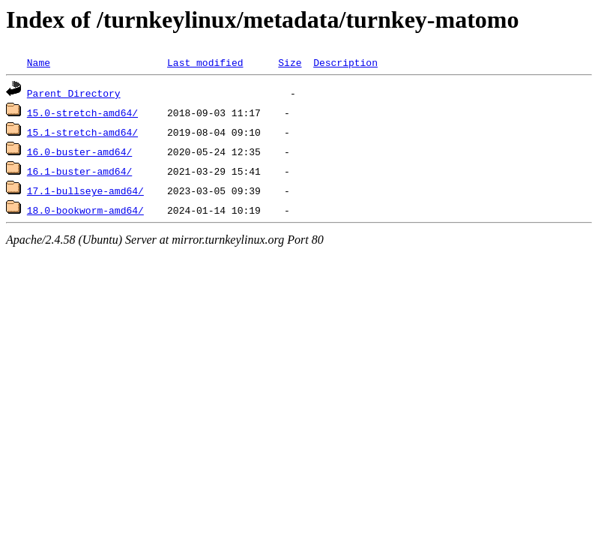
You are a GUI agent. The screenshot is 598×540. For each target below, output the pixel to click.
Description (345, 62)
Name (38, 62)
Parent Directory (74, 93)
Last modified (205, 62)
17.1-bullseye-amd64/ (85, 190)
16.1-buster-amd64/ (79, 171)
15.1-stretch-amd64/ (82, 132)
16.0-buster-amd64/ (79, 151)
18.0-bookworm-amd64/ (85, 210)
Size (289, 62)
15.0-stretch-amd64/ (82, 112)
